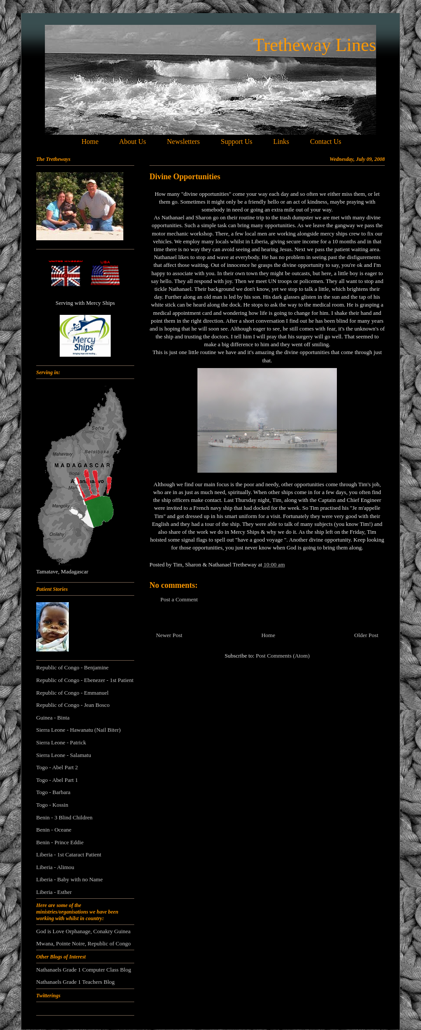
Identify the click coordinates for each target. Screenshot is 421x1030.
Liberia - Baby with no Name (69, 879)
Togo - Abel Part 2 (57, 767)
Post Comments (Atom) (283, 655)
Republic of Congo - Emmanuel (72, 692)
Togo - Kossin (52, 804)
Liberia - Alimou (55, 867)
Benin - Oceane (53, 829)
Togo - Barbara (53, 792)
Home (268, 635)
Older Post (366, 635)
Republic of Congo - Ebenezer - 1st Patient (84, 680)
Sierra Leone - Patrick (61, 742)
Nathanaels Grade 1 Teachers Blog (75, 982)
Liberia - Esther (54, 892)
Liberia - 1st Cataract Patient (68, 854)
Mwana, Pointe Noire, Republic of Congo (83, 943)
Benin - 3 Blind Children (64, 817)
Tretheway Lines (314, 45)
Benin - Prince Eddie (60, 842)
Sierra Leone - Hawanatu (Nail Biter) (78, 729)
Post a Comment (179, 599)
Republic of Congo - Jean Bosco (73, 705)
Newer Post (169, 635)
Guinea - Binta (53, 717)
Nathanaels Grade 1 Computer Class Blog (83, 969)
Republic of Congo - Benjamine (72, 667)
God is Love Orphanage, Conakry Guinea (83, 931)
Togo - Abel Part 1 (57, 780)
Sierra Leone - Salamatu (63, 755)
